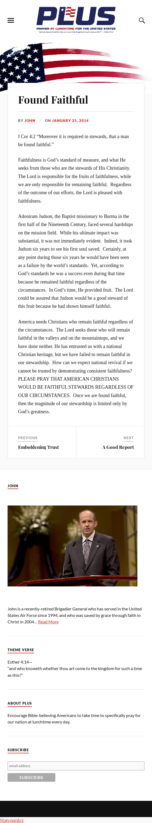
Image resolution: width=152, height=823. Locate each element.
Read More (48, 621)
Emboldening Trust (38, 447)
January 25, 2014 (70, 120)
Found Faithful (53, 99)
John (30, 120)
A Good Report (118, 447)
